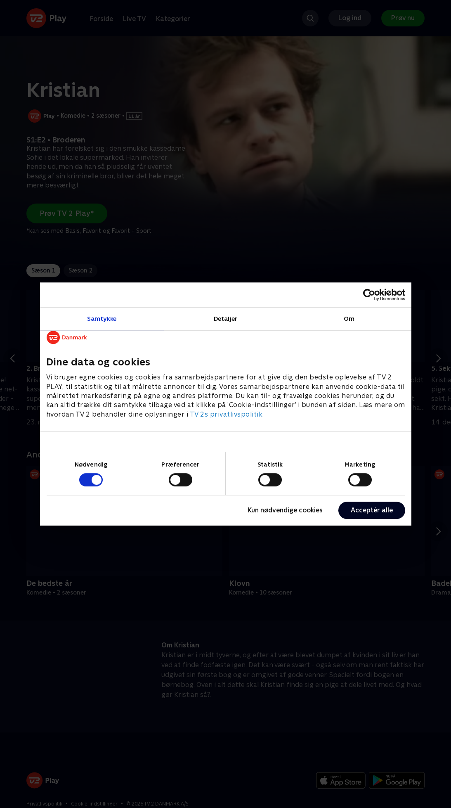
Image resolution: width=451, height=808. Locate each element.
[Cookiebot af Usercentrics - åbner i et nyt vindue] (369, 295)
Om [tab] (349, 318)
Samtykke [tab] (101, 318)
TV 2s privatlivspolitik (226, 414)
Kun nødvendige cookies (285, 510)
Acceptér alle (372, 510)
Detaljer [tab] (225, 318)
